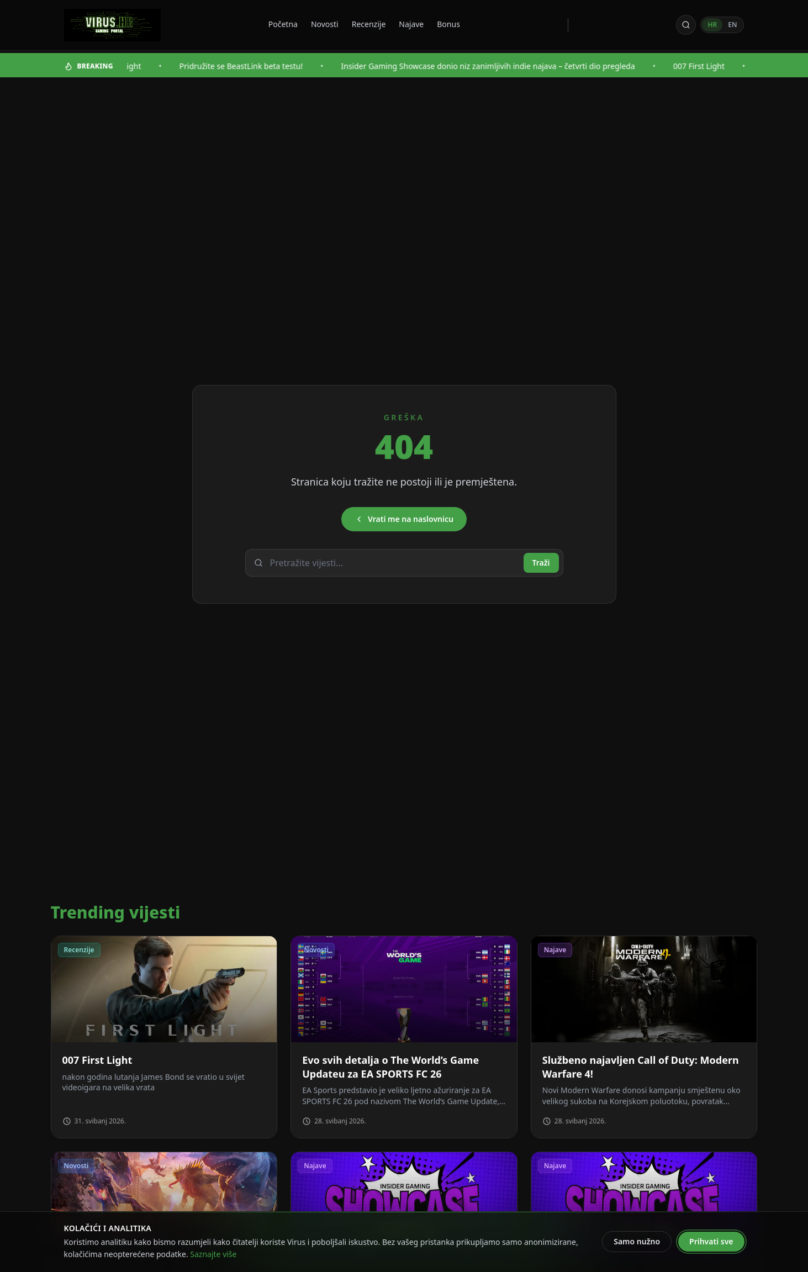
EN (732, 24)
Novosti (325, 24)
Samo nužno (637, 1241)
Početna (283, 24)
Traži (541, 562)
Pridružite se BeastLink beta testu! (249, 66)
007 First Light (707, 66)
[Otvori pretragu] (686, 25)
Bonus (448, 24)
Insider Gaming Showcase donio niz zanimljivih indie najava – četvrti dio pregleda (497, 66)
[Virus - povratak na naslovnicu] (112, 25)
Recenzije (369, 24)
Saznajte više (213, 1254)
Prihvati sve (711, 1241)
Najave (411, 24)
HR (712, 24)
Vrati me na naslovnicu (404, 519)
